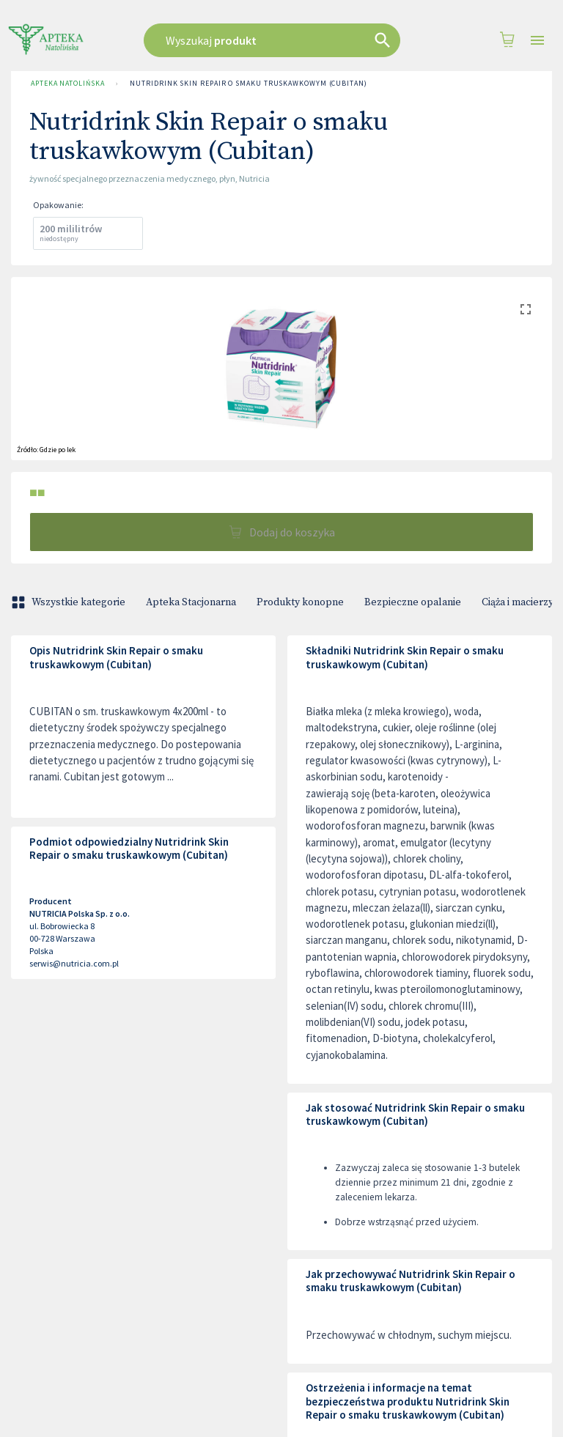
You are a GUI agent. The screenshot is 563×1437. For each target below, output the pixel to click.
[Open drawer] (537, 40)
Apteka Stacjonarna (191, 602)
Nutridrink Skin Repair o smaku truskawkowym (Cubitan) (248, 83)
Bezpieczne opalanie (413, 602)
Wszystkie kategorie (69, 602)
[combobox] (277, 40)
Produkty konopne (300, 602)
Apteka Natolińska (67, 83)
